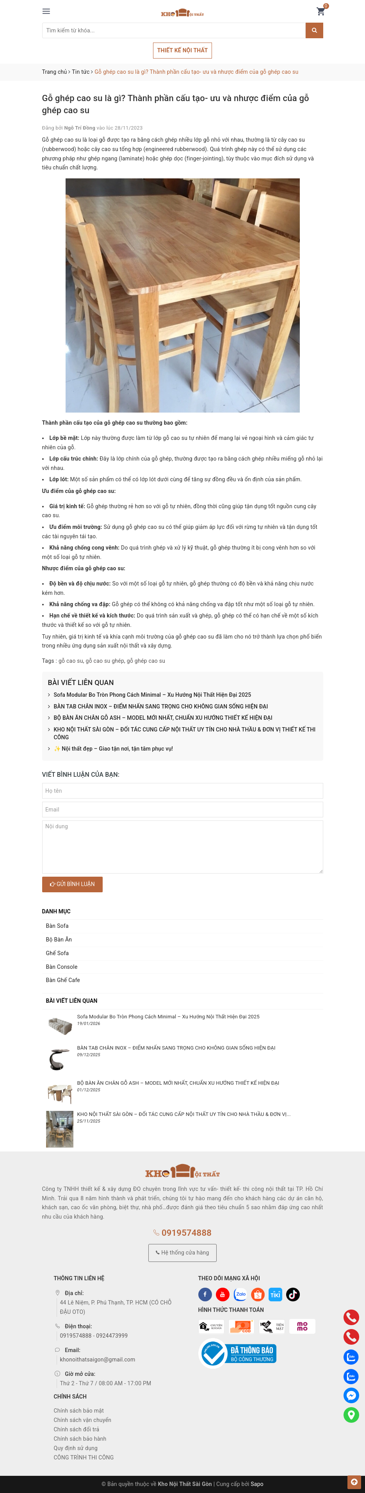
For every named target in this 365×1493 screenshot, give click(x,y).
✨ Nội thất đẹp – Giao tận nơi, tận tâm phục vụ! (110, 749)
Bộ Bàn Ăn (59, 939)
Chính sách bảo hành (80, 1439)
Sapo (257, 1484)
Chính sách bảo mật (79, 1411)
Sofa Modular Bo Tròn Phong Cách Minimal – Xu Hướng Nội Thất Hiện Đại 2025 (149, 695)
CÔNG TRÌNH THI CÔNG (84, 1457)
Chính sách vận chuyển (83, 1420)
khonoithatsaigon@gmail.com (97, 1359)
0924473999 (112, 1336)
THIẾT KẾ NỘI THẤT (182, 50)
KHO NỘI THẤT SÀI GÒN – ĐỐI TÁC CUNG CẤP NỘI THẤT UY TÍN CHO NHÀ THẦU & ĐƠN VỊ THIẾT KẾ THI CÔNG (182, 733)
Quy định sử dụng (76, 1448)
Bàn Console (62, 967)
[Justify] (314, 30)
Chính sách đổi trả (77, 1429)
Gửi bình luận (72, 884)
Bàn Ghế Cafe (63, 980)
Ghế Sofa (57, 953)
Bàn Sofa (57, 926)
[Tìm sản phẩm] (174, 30)
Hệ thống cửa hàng (182, 1252)
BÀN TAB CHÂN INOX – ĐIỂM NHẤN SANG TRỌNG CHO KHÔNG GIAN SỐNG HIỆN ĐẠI (158, 707)
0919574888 (182, 1233)
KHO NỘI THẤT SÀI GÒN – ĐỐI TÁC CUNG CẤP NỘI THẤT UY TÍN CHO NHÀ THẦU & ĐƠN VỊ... (184, 1114)
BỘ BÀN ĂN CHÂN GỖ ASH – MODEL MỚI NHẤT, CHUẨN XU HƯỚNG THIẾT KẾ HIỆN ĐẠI (160, 718)
